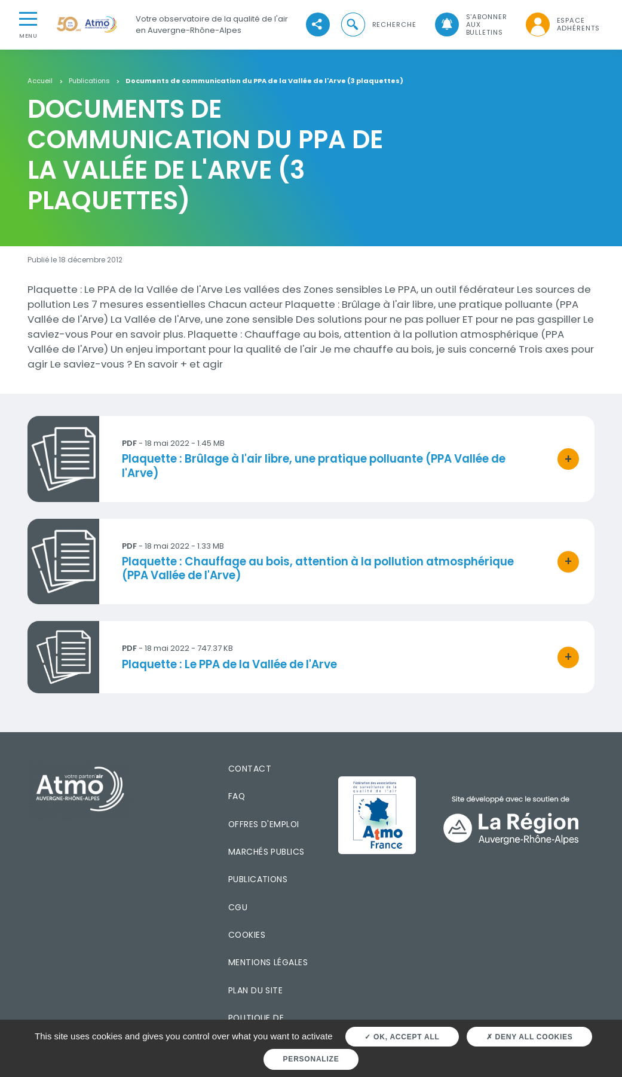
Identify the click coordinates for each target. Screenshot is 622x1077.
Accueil (40, 81)
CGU (237, 907)
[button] (377, 24)
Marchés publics (266, 852)
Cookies (246, 935)
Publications (89, 81)
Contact (249, 769)
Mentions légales (268, 962)
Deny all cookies (529, 1037)
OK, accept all (401, 1037)
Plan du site (255, 990)
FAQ (236, 796)
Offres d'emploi (263, 824)
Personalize (311, 1059)
